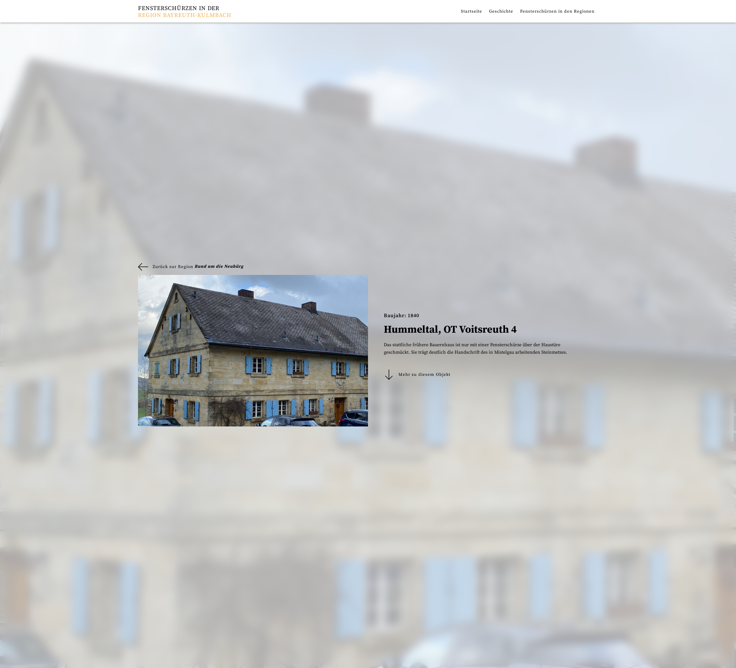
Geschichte (501, 11)
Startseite (471, 11)
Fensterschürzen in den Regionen (557, 11)
